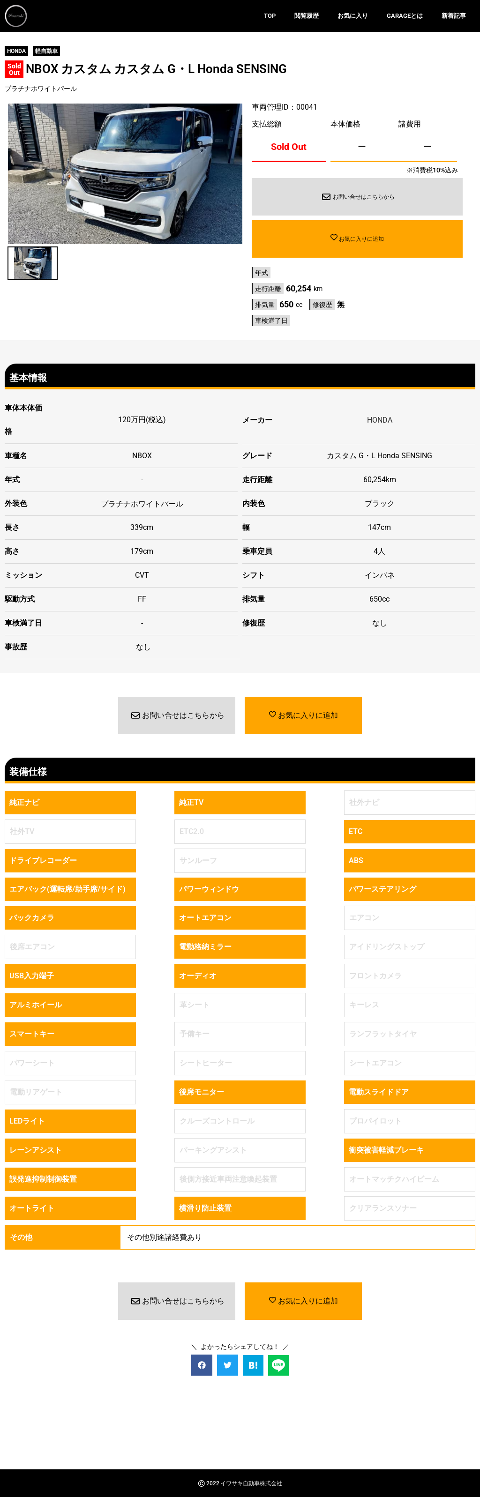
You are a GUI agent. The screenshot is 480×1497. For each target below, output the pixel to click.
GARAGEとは (405, 15)
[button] (201, 1364)
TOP (270, 15)
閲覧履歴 (306, 15)
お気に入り (353, 15)
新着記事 (454, 15)
